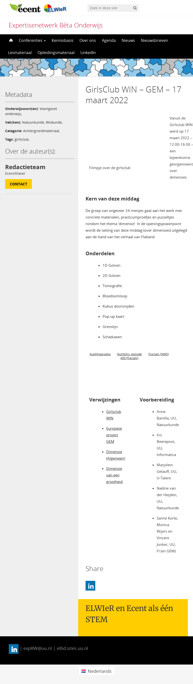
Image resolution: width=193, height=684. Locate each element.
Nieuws (128, 40)
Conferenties (32, 40)
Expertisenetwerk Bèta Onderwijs (56, 25)
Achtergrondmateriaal (41, 130)
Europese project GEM (114, 435)
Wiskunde (54, 122)
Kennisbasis (63, 40)
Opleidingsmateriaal (56, 52)
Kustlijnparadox (100, 354)
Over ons (87, 40)
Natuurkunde (33, 122)
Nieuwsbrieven (154, 40)
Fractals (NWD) (158, 354)
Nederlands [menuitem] (100, 671)
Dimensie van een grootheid (114, 475)
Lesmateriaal (20, 52)
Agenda (109, 40)
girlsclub (22, 139)
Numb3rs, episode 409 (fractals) (129, 356)
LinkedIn (88, 52)
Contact (18, 184)
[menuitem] (96, 671)
